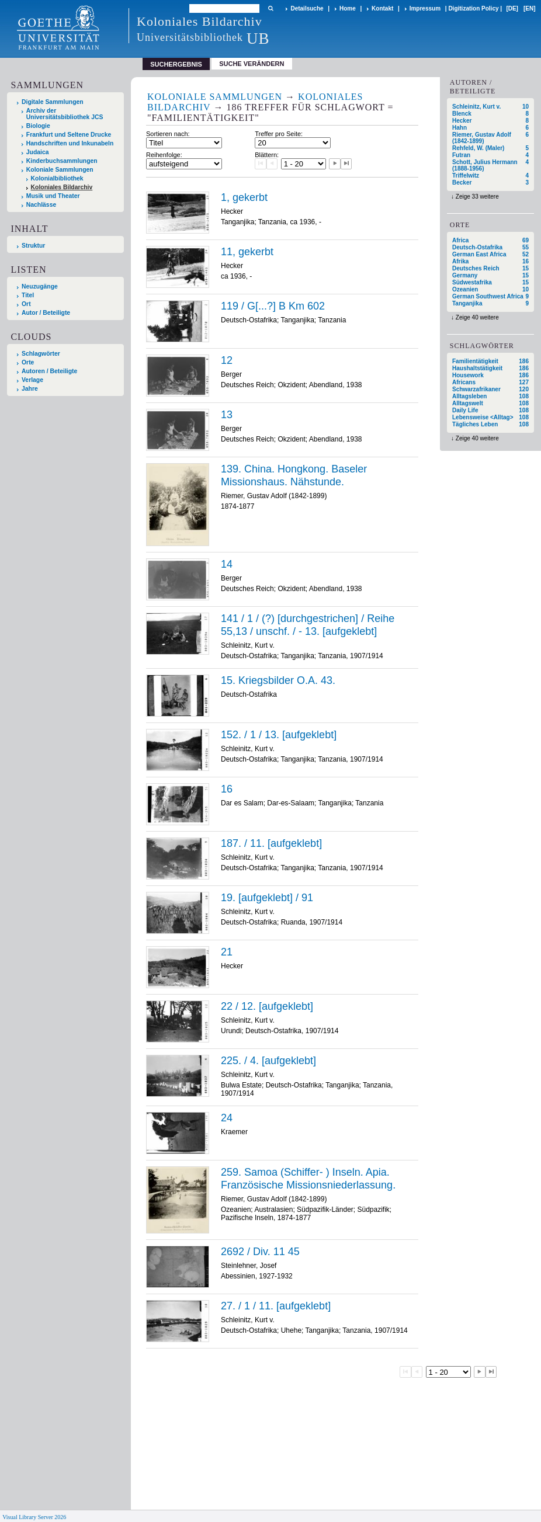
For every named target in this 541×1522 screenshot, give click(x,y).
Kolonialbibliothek (57, 178)
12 (227, 360)
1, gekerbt (244, 197)
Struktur (33, 245)
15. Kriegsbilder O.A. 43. (278, 680)
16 (227, 789)
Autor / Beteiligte (46, 313)
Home (347, 8)
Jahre (30, 388)
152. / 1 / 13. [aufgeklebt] (279, 735)
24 (227, 1118)
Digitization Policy (473, 8)
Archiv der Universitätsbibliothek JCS (64, 113)
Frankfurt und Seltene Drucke (69, 134)
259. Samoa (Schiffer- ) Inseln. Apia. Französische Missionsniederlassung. (308, 1178)
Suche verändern (251, 63)
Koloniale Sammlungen (59, 169)
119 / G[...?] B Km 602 (273, 306)
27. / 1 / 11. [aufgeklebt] (276, 1306)
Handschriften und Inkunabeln (70, 143)
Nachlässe (41, 204)
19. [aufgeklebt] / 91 (267, 898)
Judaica (37, 152)
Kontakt (382, 8)
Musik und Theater (53, 196)
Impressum (425, 8)
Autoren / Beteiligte (49, 371)
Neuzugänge (40, 286)
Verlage (32, 380)
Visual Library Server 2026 (34, 1517)
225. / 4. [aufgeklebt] (268, 1060)
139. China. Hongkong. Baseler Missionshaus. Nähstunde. (294, 475)
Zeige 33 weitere (477, 196)
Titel (28, 295)
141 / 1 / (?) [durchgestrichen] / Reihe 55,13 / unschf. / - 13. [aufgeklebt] (307, 625)
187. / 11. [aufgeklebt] (271, 843)
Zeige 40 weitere (477, 317)
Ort (26, 304)
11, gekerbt (247, 252)
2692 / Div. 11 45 (260, 1251)
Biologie (38, 126)
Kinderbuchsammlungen (62, 161)
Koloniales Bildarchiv (62, 187)
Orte (28, 362)
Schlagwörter (41, 353)
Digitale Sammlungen (53, 102)
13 (227, 415)
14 (227, 564)
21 (227, 952)
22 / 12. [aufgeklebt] (267, 1006)
